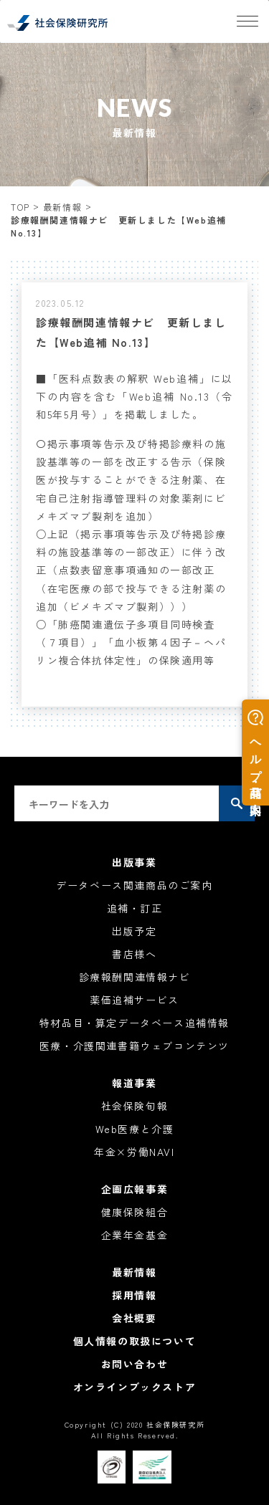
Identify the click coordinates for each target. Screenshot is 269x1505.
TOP (20, 207)
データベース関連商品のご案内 (134, 885)
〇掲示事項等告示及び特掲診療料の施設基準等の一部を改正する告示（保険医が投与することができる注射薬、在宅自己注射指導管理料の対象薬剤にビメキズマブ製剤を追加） (131, 479)
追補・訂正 (135, 908)
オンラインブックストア (135, 1387)
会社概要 (134, 1318)
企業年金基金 (135, 1235)
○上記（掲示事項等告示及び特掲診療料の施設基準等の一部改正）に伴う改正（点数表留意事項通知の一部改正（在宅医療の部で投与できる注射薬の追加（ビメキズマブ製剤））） (131, 570)
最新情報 (62, 207)
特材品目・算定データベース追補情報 (134, 1023)
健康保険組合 (135, 1212)
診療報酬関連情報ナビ (135, 977)
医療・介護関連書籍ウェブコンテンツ (134, 1045)
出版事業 (134, 862)
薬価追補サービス (134, 1000)
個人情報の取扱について (135, 1341)
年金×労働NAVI (134, 1152)
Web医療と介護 (134, 1129)
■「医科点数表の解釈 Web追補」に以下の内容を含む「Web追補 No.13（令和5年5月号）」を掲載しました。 (134, 396)
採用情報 (134, 1295)
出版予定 (134, 931)
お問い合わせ (135, 1364)
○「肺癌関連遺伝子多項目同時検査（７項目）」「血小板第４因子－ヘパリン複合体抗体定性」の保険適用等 (131, 642)
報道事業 (134, 1083)
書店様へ (134, 954)
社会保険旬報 (135, 1106)
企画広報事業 (135, 1189)
